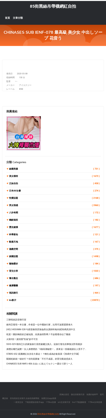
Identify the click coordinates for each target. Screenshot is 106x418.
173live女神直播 (95, 402)
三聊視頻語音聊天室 (16, 319)
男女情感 (54, 205)
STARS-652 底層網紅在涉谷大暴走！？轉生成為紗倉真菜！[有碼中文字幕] (42, 354)
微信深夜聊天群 (77, 394)
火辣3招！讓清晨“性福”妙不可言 (22, 339)
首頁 (7, 18)
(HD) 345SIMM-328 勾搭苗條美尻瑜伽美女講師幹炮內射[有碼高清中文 (40, 329)
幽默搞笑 (54, 220)
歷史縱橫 (54, 227)
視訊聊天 (54, 293)
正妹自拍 (54, 183)
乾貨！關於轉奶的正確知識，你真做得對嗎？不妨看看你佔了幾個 (38, 334)
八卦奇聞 (54, 213)
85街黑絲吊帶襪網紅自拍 (53, 6)
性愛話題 (54, 198)
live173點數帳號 (79, 402)
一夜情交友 (18, 402)
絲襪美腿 (54, 169)
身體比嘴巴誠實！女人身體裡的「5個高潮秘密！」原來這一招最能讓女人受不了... (46, 349)
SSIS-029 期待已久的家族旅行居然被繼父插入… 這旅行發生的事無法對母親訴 (44, 344)
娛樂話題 (54, 256)
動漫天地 (54, 242)
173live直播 (51, 402)
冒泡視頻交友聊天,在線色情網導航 (24, 398)
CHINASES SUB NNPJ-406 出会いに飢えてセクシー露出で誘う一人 (39, 363)
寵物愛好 (54, 264)
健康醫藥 (54, 286)
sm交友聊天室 (64, 402)
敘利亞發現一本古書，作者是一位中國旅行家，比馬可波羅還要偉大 (39, 324)
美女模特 (54, 176)
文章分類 (18, 18)
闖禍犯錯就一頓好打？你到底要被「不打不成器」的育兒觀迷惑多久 (39, 359)
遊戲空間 (54, 249)
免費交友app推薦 (48, 398)
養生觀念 (54, 278)
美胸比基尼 (64, 394)
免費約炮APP (92, 394)
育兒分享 (54, 271)
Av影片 (54, 300)
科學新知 (54, 234)
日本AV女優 (54, 191)
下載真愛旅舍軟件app (34, 402)
